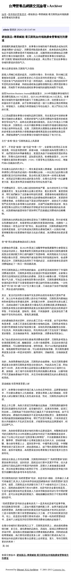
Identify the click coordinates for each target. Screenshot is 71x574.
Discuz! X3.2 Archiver (27, 569)
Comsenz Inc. (59, 569)
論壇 (4, 14)
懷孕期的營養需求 (17, 14)
